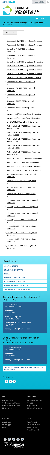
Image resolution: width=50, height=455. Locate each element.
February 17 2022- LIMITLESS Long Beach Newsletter (22, 207)
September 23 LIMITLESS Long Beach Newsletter (21, 89)
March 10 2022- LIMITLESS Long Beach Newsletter (21, 188)
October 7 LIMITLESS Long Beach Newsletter (24, 78)
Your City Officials (33, 425)
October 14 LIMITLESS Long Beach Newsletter (24, 74)
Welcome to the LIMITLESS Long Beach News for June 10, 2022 (24, 153)
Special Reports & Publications (17, 289)
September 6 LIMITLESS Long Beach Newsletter (20, 108)
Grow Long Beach (11, 266)
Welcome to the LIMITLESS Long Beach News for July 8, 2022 (24, 140)
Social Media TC (33, 430)
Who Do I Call (32, 422)
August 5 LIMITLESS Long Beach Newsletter (23, 118)
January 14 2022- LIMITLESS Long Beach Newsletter (22, 240)
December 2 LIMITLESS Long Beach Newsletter (25, 45)
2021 (13, 32)
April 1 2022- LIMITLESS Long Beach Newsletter (25, 170)
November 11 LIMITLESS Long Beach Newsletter (21, 56)
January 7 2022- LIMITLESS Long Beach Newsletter (21, 246)
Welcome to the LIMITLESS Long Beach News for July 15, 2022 (24, 133)
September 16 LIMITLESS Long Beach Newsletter (21, 95)
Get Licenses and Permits (11, 403)
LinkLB (4, 427)
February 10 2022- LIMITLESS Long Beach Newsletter (22, 214)
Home (6, 22)
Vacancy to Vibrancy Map (14, 278)
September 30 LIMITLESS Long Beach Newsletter (21, 82)
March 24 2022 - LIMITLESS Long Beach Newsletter (21, 175)
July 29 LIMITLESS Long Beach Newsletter (22, 122)
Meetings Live (7, 408)
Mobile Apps (6, 425)
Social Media (6, 422)
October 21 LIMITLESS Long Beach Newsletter (24, 70)
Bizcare (7, 274)
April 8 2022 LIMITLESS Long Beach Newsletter (24, 166)
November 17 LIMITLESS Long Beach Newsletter (21, 50)
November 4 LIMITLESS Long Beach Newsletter (25, 62)
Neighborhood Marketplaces (16, 285)
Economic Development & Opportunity (27, 22)
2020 (6, 32)
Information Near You (34, 400)
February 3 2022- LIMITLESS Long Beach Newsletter (22, 220)
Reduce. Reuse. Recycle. (11, 405)
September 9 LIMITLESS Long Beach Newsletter (20, 102)
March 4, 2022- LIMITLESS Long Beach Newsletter (21, 194)
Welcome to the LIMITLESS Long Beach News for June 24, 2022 (24, 146)
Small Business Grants (13, 270)
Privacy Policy (32, 427)
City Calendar (32, 405)
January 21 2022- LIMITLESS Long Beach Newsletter (22, 233)
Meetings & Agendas (34, 408)
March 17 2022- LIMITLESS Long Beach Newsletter (21, 182)
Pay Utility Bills (7, 400)
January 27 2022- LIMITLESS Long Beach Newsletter (22, 227)
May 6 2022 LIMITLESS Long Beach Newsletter (24, 158)
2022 (20, 32)
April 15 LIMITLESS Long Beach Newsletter (23, 162)
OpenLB (30, 403)
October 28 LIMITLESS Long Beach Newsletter (24, 66)
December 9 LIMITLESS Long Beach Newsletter (25, 41)
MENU (41, 2)
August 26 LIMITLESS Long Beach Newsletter (24, 114)
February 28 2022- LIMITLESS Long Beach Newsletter (22, 201)
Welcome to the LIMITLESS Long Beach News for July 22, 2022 (24, 127)
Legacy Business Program (14, 282)
